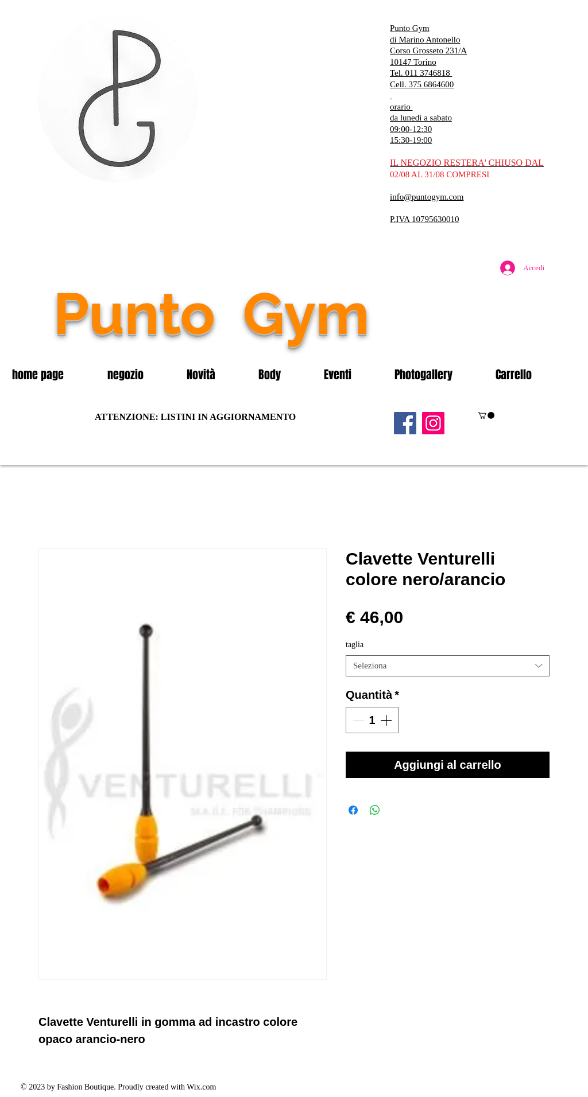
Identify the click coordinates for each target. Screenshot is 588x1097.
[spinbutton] (372, 720)
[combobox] (448, 666)
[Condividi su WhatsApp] (375, 810)
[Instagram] (433, 423)
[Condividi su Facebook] (353, 810)
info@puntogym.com (426, 196)
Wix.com (201, 1087)
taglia (354, 644)
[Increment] (387, 720)
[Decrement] (357, 720)
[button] (138, 375)
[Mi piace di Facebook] (480, 337)
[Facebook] (405, 423)
